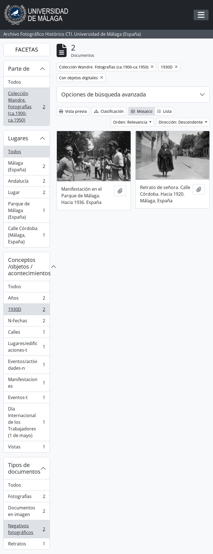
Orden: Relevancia (130, 122)
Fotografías (26, 497)
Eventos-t (26, 398)
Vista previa (73, 111)
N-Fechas (26, 321)
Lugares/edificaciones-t (26, 346)
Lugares (18, 138)
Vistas (26, 447)
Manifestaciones (26, 382)
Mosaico (141, 111)
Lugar (26, 193)
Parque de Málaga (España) (26, 210)
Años (26, 299)
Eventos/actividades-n (26, 364)
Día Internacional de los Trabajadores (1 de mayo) (26, 422)
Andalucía (26, 182)
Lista (164, 111)
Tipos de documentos (24, 468)
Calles (26, 333)
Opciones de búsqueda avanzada (103, 94)
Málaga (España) (26, 166)
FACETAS (26, 49)
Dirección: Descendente (181, 122)
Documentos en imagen (26, 511)
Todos (14, 82)
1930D (26, 310)
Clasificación (109, 111)
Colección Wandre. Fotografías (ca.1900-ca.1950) (26, 106)
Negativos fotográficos (26, 529)
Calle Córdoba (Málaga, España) (26, 235)
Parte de (18, 68)
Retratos (26, 544)
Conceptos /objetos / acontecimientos (29, 266)
